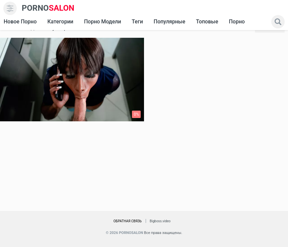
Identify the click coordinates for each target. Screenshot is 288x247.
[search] (278, 21)
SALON (48, 8)
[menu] (10, 8)
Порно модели (102, 21)
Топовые (207, 21)
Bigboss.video (160, 221)
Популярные (169, 21)
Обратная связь (127, 221)
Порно (237, 21)
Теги (137, 21)
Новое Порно (20, 21)
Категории (60, 21)
